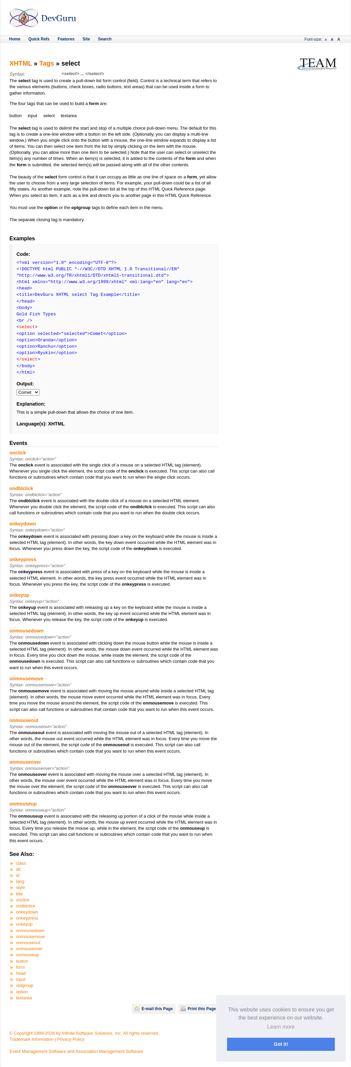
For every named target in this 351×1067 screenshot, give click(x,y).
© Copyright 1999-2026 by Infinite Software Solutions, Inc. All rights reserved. (84, 1033)
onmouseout (23, 720)
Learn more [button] (281, 1027)
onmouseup (23, 803)
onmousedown (26, 630)
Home (14, 39)
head (21, 973)
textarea (24, 997)
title (19, 893)
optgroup (24, 985)
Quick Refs (39, 39)
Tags (46, 63)
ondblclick (21, 488)
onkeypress (22, 559)
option (22, 991)
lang (20, 881)
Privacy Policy (71, 1039)
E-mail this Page (157, 1008)
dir (18, 869)
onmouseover (25, 762)
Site (86, 39)
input (21, 979)
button (22, 961)
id (18, 875)
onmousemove (26, 678)
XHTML (20, 63)
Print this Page (202, 1008)
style (20, 887)
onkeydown (22, 523)
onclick (17, 452)
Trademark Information (31, 1039)
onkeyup (19, 595)
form (20, 967)
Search (104, 39)
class (21, 863)
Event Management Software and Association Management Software (76, 1051)
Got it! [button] (281, 1044)
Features (66, 39)
